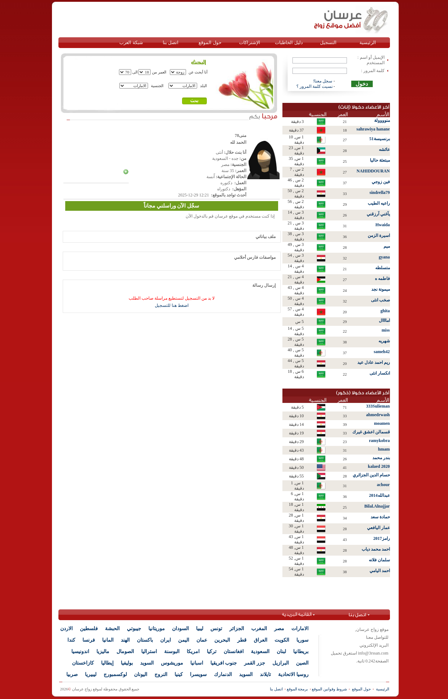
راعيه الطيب (379, 203)
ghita (385, 310)
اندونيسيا (80, 651)
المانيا (108, 640)
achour (383, 484)
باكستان (145, 640)
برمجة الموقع (297, 689)
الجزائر (236, 628)
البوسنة (172, 651)
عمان (201, 640)
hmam (384, 449)
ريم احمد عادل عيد (373, 362)
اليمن (183, 640)
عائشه (384, 149)
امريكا (193, 651)
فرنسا (88, 640)
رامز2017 (381, 538)
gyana (384, 257)
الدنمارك (223, 674)
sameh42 (382, 351)
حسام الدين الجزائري (371, 474)
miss (386, 330)
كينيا (179, 674)
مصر (279, 628)
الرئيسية (367, 42)
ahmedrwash (378, 414)
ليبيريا (90, 674)
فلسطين (89, 628)
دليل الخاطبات (288, 42)
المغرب (259, 628)
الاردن (66, 628)
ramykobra (379, 440)
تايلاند (265, 674)
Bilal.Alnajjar (377, 506)
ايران (165, 640)
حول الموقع (210, 42)
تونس (216, 628)
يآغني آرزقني (378, 214)
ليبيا (199, 628)
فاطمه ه (382, 278)
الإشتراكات (249, 42)
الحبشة (112, 628)
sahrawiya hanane (373, 129)
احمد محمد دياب (376, 549)
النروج (160, 674)
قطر (242, 640)
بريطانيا (301, 651)
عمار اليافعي (378, 527)
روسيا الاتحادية (293, 674)
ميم (386, 246)
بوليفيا (127, 663)
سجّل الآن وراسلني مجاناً (171, 206)
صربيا (72, 674)
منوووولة (382, 120)
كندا (71, 640)
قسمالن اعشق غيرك (371, 431)
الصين (302, 663)
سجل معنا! (323, 81)
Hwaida (382, 224)
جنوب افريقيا (223, 663)
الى (135, 72)
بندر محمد (381, 457)
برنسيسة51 (380, 138)
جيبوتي (134, 628)
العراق (260, 640)
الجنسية (157, 86)
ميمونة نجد (380, 289)
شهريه (384, 340)
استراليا (149, 651)
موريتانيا (156, 628)
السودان (180, 628)
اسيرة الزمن (379, 235)
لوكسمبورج (115, 674)
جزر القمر (254, 663)
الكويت (282, 640)
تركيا (211, 651)
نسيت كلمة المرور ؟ (314, 86)
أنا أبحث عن (198, 72)
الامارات (300, 628)
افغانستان (234, 651)
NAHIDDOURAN (373, 170)
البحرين (222, 640)
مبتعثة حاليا (380, 160)
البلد (203, 86)
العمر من (159, 72)
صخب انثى (380, 300)
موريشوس (172, 663)
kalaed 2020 (379, 466)
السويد (147, 663)
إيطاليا (107, 663)
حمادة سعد (380, 516)
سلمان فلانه (379, 559)
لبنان (281, 651)
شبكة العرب (131, 42)
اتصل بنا (170, 42)
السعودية (260, 651)
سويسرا (198, 674)
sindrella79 (380, 192)
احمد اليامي (380, 570)
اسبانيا (196, 663)
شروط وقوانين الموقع (329, 689)
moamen (382, 423)
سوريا (302, 640)
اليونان (140, 674)
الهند (125, 640)
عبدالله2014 (379, 495)
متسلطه (382, 267)
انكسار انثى (380, 373)
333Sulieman (378, 406)
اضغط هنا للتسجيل (172, 305)
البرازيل (280, 663)
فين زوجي (381, 181)
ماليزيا (102, 651)
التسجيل (328, 42)
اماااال (384, 320)
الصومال (125, 651)
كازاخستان (83, 663)
